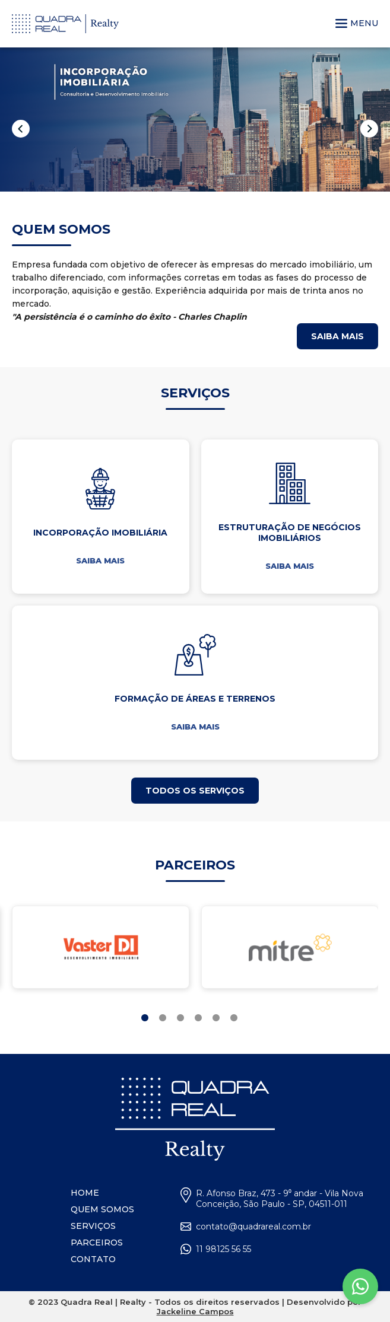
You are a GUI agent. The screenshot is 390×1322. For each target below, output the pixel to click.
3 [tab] (180, 1018)
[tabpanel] (100, 947)
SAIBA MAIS (100, 560)
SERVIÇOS (93, 1226)
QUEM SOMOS (102, 1209)
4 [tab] (198, 1018)
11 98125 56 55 (223, 1249)
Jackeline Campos (195, 1311)
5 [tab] (216, 1018)
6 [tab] (234, 1018)
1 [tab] (145, 1018)
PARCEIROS (97, 1242)
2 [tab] (163, 1018)
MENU (356, 23)
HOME (85, 1192)
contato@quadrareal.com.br (253, 1226)
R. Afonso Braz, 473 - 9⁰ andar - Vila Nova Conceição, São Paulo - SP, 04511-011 (279, 1198)
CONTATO (93, 1259)
